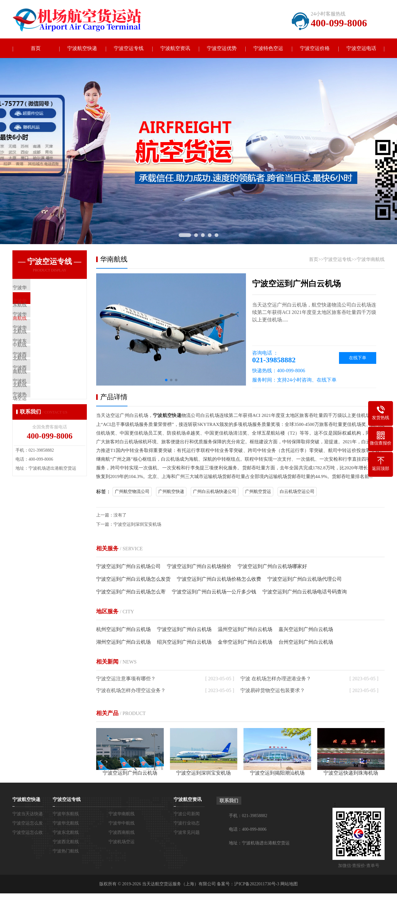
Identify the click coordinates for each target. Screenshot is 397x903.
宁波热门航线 (66, 851)
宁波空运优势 (222, 48)
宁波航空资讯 (175, 48)
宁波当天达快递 (27, 814)
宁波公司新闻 (187, 814)
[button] (166, 380)
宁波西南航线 (122, 832)
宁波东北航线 (66, 832)
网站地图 (289, 884)
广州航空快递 (171, 491)
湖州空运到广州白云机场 (123, 642)
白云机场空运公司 (297, 491)
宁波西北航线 (66, 842)
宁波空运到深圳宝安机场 (137, 524)
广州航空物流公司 (132, 491)
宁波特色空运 (268, 48)
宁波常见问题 (187, 832)
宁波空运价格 (315, 48)
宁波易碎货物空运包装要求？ (272, 690)
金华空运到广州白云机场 (245, 642)
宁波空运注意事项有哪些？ (126, 679)
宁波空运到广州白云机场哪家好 (272, 566)
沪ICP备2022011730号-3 (256, 884)
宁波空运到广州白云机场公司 (128, 566)
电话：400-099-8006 (247, 829)
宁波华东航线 (66, 814)
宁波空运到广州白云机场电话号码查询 (304, 592)
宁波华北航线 (66, 823)
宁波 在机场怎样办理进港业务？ (275, 679)
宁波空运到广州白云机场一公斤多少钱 (214, 592)
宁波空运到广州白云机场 (184, 629)
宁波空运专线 (129, 48)
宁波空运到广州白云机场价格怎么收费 (219, 579)
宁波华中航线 (122, 823)
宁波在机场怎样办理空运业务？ (131, 690)
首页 (36, 48)
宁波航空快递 (82, 48)
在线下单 (357, 358)
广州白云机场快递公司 (214, 491)
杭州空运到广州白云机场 (123, 629)
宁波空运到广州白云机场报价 (199, 566)
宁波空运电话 (361, 48)
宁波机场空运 (122, 842)
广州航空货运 (258, 491)
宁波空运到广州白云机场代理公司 (304, 579)
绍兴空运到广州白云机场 (184, 642)
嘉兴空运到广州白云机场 (306, 629)
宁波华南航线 (371, 259)
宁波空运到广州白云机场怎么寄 (131, 592)
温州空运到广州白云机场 (245, 629)
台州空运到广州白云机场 (306, 642)
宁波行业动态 (187, 823)
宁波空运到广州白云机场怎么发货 (133, 579)
